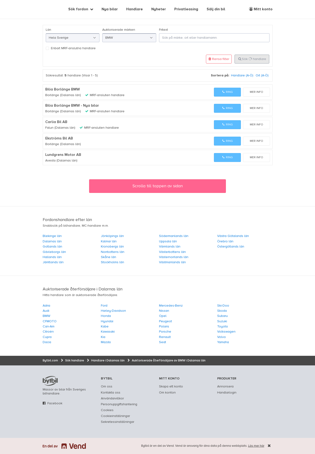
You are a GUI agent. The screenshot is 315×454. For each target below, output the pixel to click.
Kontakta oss (110, 392)
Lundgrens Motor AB (63, 155)
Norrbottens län (112, 252)
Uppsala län (168, 241)
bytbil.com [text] (50, 381)
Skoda (222, 310)
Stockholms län (112, 262)
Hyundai (107, 321)
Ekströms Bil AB (59, 138)
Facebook (54, 403)
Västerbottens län (172, 252)
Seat (162, 342)
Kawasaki (108, 331)
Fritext (163, 29)
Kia (103, 337)
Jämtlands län (53, 262)
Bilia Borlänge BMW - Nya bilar (72, 106)
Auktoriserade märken (118, 29)
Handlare (134, 9)
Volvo (221, 337)
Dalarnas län (52, 241)
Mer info (256, 92)
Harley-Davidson (113, 310)
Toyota (222, 326)
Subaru (222, 316)
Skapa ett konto (171, 386)
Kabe (105, 326)
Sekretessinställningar (117, 422)
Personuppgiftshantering (119, 404)
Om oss (106, 386)
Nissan (164, 310)
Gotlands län (52, 246)
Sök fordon (78, 9)
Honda (106, 316)
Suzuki (222, 321)
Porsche (165, 331)
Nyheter (158, 9)
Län (48, 29)
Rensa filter (219, 59)
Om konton (167, 392)
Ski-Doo (223, 305)
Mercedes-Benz (171, 305)
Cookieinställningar (115, 416)
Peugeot (165, 321)
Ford (104, 305)
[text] (48, 9)
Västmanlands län (172, 262)
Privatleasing (186, 9)
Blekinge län (52, 236)
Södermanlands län (173, 236)
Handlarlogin (226, 392)
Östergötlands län (230, 246)
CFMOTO (50, 321)
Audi (46, 310)
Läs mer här (256, 445)
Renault (165, 337)
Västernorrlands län (173, 257)
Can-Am (48, 326)
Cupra (47, 337)
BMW (46, 316)
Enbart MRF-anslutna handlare (73, 48)
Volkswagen (226, 331)
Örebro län (225, 241)
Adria (46, 305)
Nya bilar (110, 9)
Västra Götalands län (233, 236)
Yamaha (223, 342)
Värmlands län (169, 246)
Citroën (48, 331)
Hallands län (52, 257)
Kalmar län (109, 241)
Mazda (106, 342)
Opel (163, 316)
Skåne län (108, 257)
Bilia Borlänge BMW (62, 89)
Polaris (164, 326)
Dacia (47, 342)
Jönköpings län (112, 236)
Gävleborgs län (54, 252)
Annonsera (225, 386)
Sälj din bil (216, 9)
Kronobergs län (112, 246)
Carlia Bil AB (56, 122)
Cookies (107, 410)
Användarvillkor (112, 398)
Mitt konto (261, 9)
